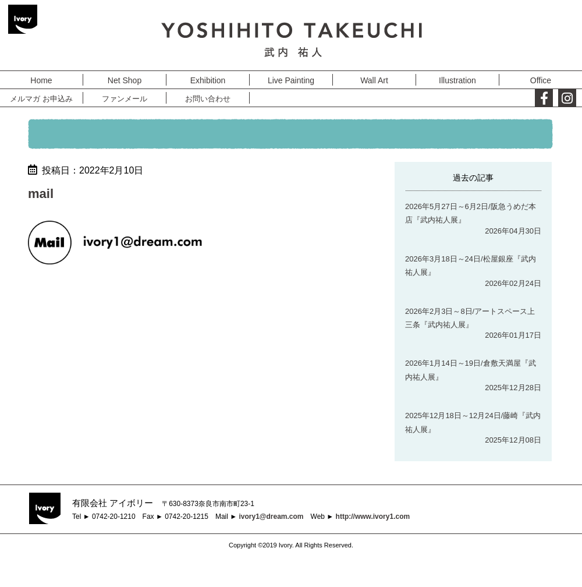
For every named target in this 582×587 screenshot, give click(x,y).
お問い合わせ (207, 98)
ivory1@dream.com (271, 516)
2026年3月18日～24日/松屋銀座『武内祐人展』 (470, 265)
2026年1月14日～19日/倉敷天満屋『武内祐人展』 (470, 370)
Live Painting (291, 80)
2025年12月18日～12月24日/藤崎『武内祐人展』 (473, 422)
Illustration (457, 80)
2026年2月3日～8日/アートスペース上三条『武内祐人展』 (470, 318)
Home (41, 80)
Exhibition (208, 80)
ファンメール (124, 98)
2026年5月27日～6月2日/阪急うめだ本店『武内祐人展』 (470, 213)
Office (540, 80)
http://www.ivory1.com (373, 516)
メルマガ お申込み (41, 98)
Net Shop (124, 80)
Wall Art (374, 80)
